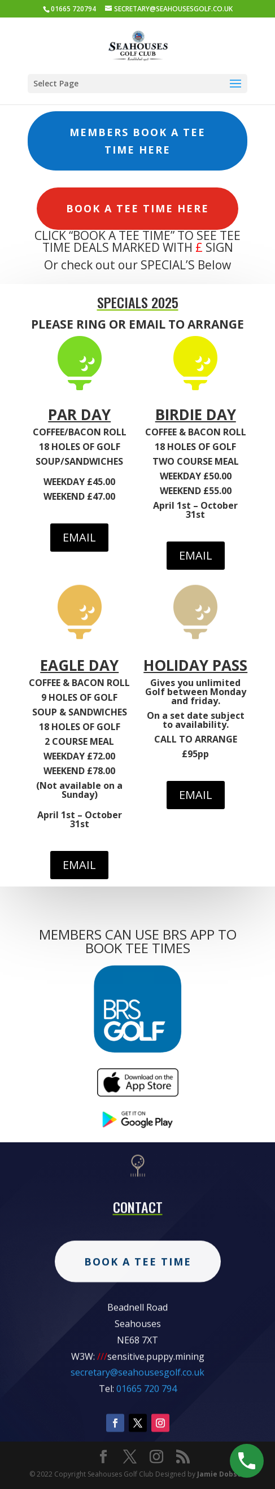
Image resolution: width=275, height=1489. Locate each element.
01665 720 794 (146, 1432)
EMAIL (79, 537)
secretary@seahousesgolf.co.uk (137, 1416)
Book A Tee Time (137, 1305)
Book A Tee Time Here (137, 208)
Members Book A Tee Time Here (137, 140)
